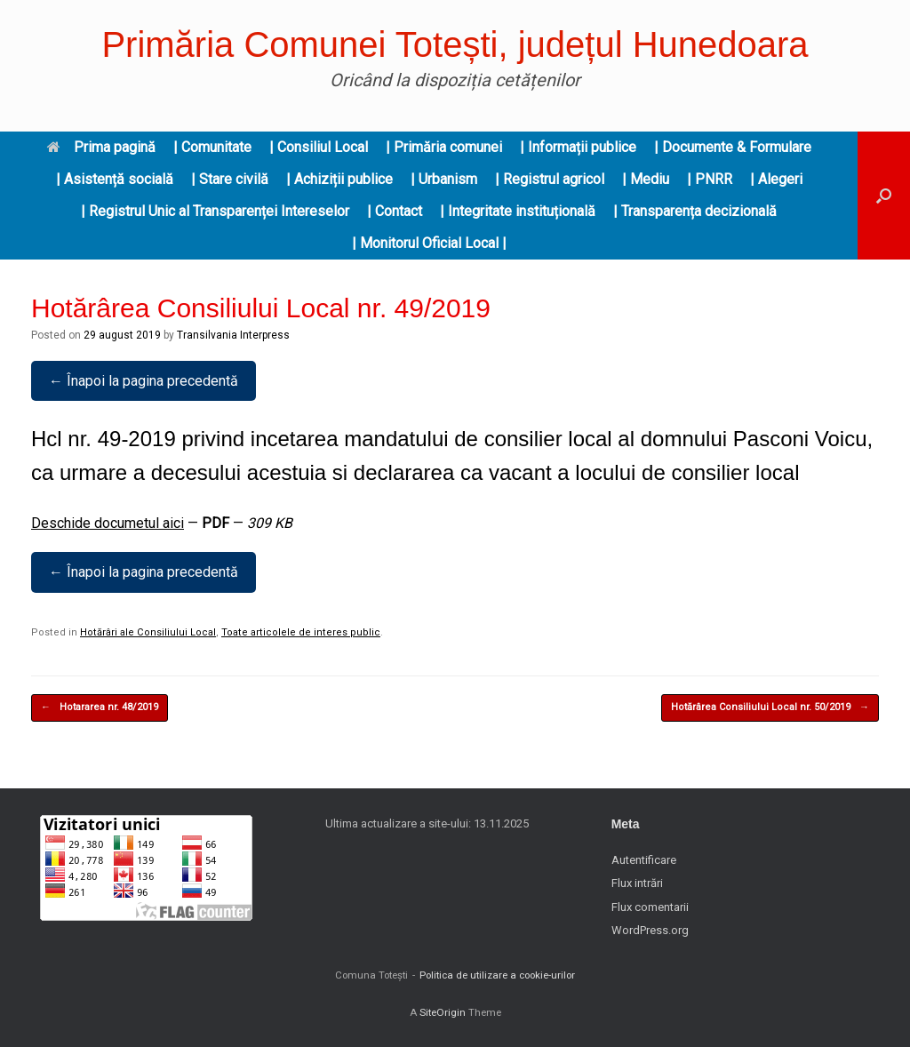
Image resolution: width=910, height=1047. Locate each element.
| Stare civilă (229, 179)
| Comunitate (212, 147)
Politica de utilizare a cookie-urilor (497, 975)
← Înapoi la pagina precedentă (143, 380)
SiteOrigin (442, 1012)
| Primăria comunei (444, 147)
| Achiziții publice (339, 179)
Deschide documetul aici (107, 523)
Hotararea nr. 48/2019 (99, 707)
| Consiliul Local (318, 147)
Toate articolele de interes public (300, 632)
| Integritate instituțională (517, 211)
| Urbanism (444, 179)
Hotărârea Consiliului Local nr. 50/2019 (770, 707)
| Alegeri (776, 179)
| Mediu (645, 179)
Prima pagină (101, 147)
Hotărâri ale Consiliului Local (148, 632)
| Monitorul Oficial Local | (429, 243)
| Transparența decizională (695, 211)
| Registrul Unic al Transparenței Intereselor (215, 211)
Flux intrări (637, 883)
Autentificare (643, 860)
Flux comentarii (650, 907)
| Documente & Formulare (732, 147)
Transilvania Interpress (233, 335)
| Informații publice (578, 147)
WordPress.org (650, 930)
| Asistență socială (114, 179)
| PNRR (709, 179)
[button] (884, 196)
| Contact (394, 211)
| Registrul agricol (549, 179)
